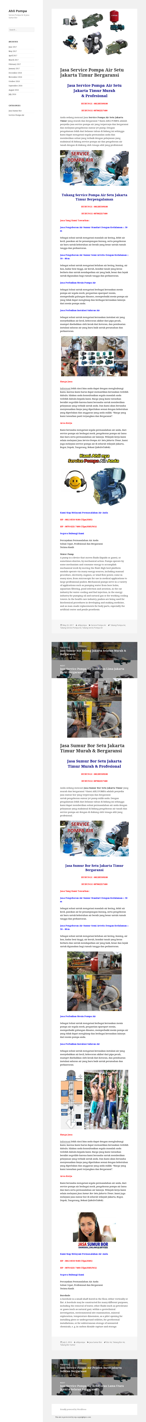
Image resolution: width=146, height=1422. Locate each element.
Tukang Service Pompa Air (70, 628)
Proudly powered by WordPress (73, 1409)
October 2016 (14, 81)
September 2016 (15, 85)
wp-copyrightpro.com (82, 1417)
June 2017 (13, 47)
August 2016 (14, 90)
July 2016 (12, 94)
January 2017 (14, 68)
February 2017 (15, 64)
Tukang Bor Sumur (67, 1345)
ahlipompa (82, 625)
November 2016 (15, 77)
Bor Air (109, 1342)
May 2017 (13, 51)
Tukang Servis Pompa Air (92, 628)
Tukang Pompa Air (117, 625)
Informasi (65, 388)
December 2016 (15, 73)
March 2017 (14, 60)
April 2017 (13, 55)
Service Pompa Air (16, 115)
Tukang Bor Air (119, 1342)
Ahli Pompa (18, 11)
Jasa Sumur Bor (15, 111)
